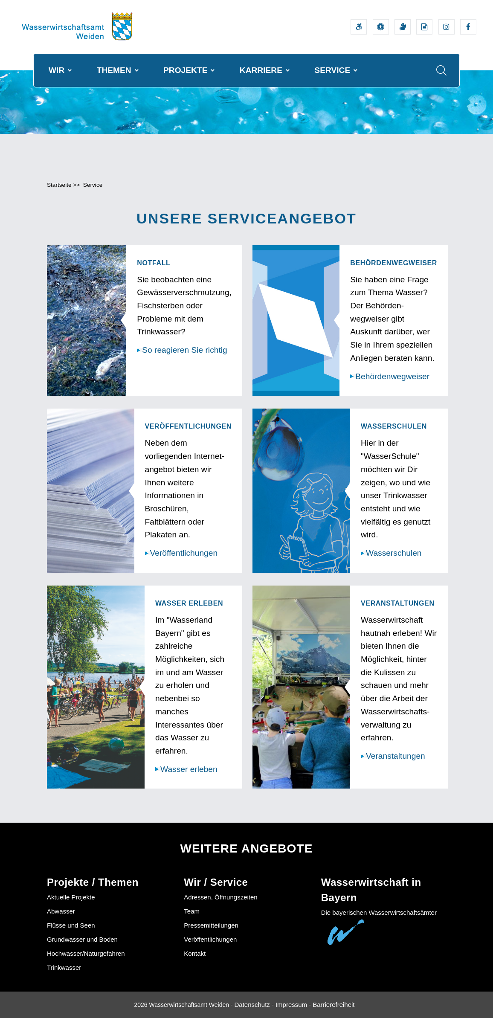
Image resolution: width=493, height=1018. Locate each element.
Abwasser (61, 911)
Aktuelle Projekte (71, 897)
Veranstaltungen (395, 756)
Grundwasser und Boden (82, 939)
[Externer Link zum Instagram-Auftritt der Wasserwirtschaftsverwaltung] (446, 27)
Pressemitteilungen (211, 925)
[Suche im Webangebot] (441, 70)
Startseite (59, 185)
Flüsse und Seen (71, 925)
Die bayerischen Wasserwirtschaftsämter (379, 912)
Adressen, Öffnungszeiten (220, 897)
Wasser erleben (189, 769)
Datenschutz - (254, 1004)
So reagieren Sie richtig (184, 350)
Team (192, 911)
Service (92, 185)
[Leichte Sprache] (424, 27)
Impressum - (293, 1004)
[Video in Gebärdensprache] (402, 27)
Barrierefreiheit (333, 1004)
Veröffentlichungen (184, 553)
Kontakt (195, 953)
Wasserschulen (393, 553)
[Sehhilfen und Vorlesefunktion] (381, 27)
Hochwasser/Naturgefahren (86, 953)
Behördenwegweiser (392, 376)
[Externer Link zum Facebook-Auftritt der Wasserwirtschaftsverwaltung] (468, 27)
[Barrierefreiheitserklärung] (359, 27)
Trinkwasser (64, 968)
